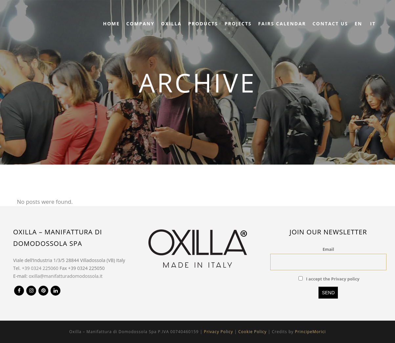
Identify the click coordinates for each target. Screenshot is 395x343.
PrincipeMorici (310, 331)
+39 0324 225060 (40, 268)
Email (328, 249)
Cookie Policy (252, 331)
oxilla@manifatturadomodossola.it (65, 276)
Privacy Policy (218, 331)
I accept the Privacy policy (333, 279)
